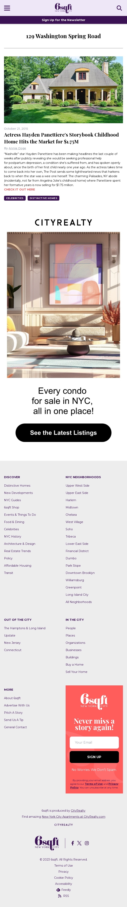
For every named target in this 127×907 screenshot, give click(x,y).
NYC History (12, 536)
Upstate (9, 635)
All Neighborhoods (79, 602)
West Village (74, 522)
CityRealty (78, 810)
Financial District (77, 551)
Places (70, 635)
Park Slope (73, 565)
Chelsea (71, 515)
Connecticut (12, 650)
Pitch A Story (13, 712)
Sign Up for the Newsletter (63, 20)
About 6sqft (12, 698)
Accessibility (63, 884)
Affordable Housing (17, 565)
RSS (63, 896)
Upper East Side (77, 493)
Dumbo (71, 558)
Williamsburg (75, 580)
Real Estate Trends (17, 551)
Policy (8, 558)
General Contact (15, 727)
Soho (69, 529)
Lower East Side (77, 544)
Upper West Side (77, 485)
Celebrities (15, 198)
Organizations (75, 643)
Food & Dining (14, 522)
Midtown (72, 507)
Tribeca (71, 536)
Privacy (63, 871)
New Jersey (12, 643)
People (71, 628)
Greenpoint (74, 587)
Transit (8, 573)
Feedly (63, 890)
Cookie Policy (63, 878)
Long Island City (77, 595)
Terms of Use (94, 783)
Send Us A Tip (13, 720)
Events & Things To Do (20, 515)
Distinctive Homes (44, 198)
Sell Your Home (76, 672)
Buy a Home (75, 664)
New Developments (18, 493)
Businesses (73, 650)
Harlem (71, 500)
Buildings (72, 657)
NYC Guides (12, 500)
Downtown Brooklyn (80, 573)
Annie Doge (17, 148)
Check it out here (19, 189)
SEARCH (120, 8)
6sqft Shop (11, 507)
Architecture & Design (19, 544)
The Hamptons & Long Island (24, 628)
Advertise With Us (16, 705)
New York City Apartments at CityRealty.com (73, 817)
